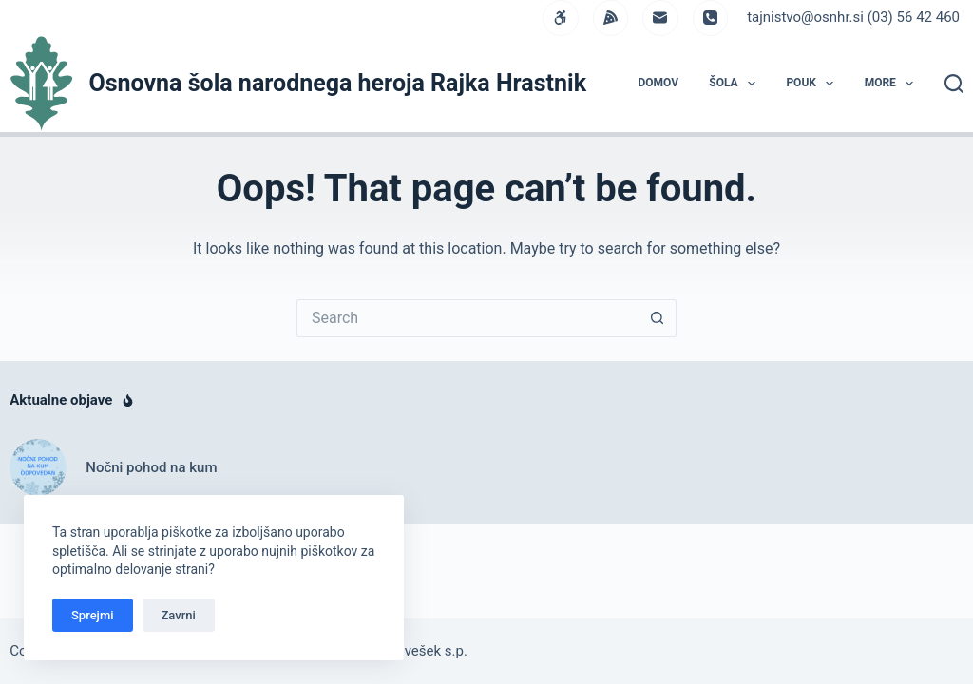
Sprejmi (92, 615)
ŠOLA (736, 83)
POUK (813, 83)
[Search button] (658, 318)
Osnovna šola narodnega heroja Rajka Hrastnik (337, 83)
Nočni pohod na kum (151, 467)
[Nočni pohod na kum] (38, 467)
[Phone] (711, 18)
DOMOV (658, 82)
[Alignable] (611, 18)
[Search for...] (467, 318)
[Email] (660, 18)
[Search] (953, 83)
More (893, 83)
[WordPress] (561, 18)
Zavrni (179, 615)
